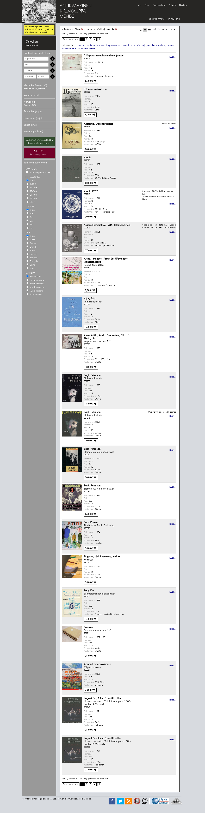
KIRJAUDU (174, 19)
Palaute (172, 5)
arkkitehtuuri (80, 45)
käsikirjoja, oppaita (105, 29)
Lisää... (172, 57)
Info (139, 5)
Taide (77, 29)
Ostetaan (183, 5)
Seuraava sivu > (70, 39)
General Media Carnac (80, 799)
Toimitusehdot (159, 5)
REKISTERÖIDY (157, 19)
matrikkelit (66, 49)
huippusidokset (113, 45)
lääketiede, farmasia (165, 45)
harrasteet (100, 45)
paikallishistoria (88, 49)
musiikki (76, 49)
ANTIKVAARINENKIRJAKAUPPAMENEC (76, 11)
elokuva (91, 45)
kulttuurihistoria (128, 45)
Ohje (147, 5)
